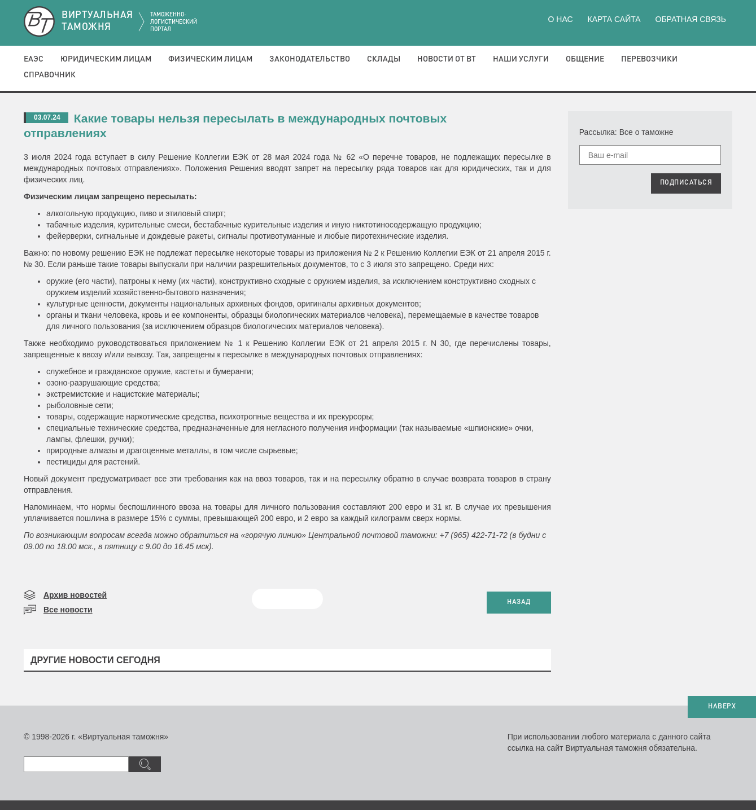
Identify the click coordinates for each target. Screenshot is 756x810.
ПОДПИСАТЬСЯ (686, 182)
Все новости (68, 609)
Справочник (50, 75)
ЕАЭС (33, 59)
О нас (560, 19)
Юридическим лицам (105, 59)
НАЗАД (519, 602)
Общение (585, 59)
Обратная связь (691, 19)
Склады (383, 59)
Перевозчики (649, 59)
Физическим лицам (210, 59)
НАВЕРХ (722, 706)
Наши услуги (521, 59)
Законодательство (309, 59)
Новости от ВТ (446, 59)
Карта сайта (613, 19)
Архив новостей (75, 594)
